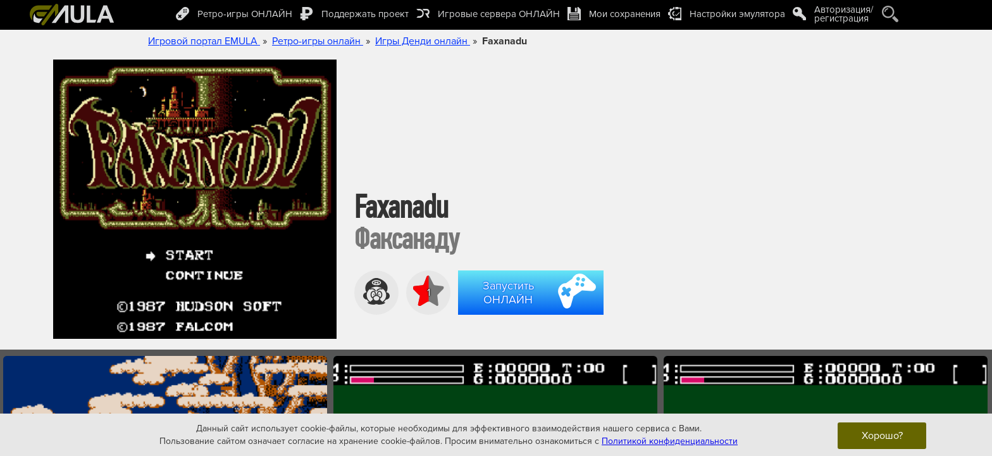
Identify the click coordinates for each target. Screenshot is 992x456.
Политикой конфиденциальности (670, 440)
